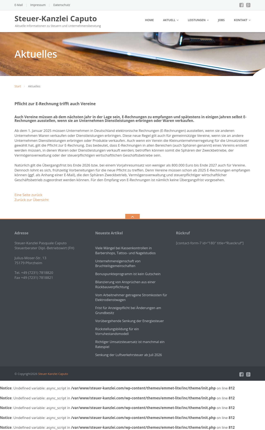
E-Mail (18, 5)
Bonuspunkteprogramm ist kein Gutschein (128, 274)
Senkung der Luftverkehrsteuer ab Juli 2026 (128, 355)
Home (149, 20)
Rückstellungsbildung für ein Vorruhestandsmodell (117, 331)
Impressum (38, 5)
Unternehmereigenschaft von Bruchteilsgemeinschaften (118, 263)
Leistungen (197, 20)
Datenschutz (61, 5)
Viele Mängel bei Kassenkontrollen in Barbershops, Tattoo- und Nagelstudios (125, 250)
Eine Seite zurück (28, 194)
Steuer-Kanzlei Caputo (53, 374)
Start (17, 86)
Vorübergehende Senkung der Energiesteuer (129, 321)
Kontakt (240, 20)
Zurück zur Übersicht (31, 199)
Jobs (221, 20)
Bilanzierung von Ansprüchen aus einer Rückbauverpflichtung (125, 284)
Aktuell (169, 20)
